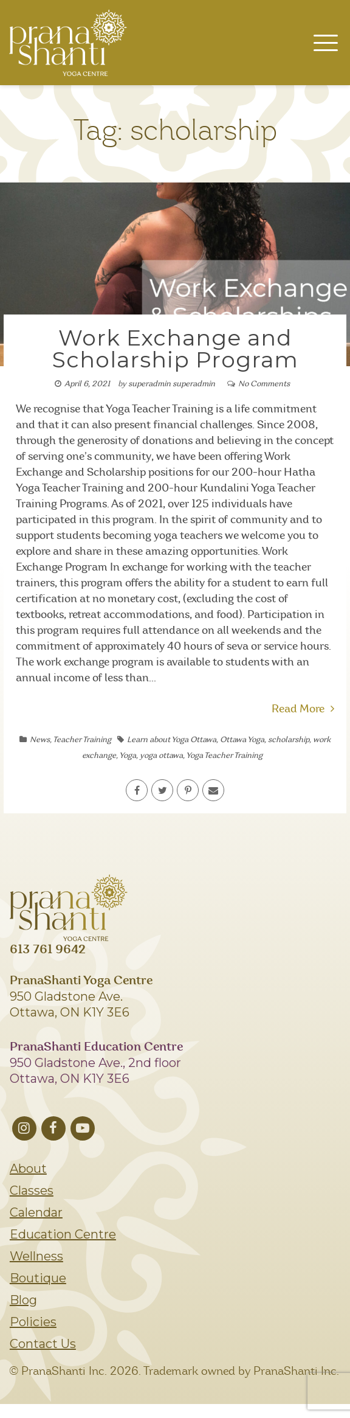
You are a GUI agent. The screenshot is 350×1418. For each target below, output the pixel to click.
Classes (31, 1190)
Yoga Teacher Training (224, 756)
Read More (303, 709)
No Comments (264, 384)
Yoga (127, 756)
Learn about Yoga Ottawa (171, 740)
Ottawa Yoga (242, 740)
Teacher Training (82, 740)
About (28, 1168)
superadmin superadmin (171, 384)
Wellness (36, 1256)
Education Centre (63, 1234)
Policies (33, 1322)
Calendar (36, 1212)
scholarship (288, 740)
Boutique (38, 1278)
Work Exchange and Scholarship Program (175, 348)
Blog (23, 1300)
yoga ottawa (161, 756)
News (40, 740)
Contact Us (43, 1343)
